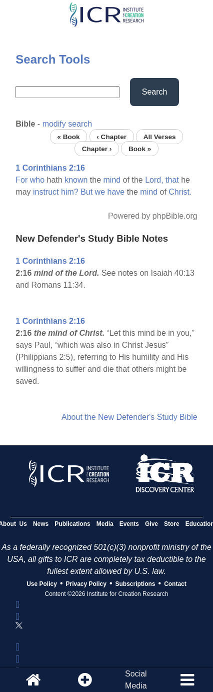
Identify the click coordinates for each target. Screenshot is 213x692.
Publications (72, 523)
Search (155, 92)
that (172, 180)
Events (129, 523)
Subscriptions (136, 583)
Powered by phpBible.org (153, 216)
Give (151, 523)
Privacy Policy (86, 583)
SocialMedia (136, 679)
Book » (139, 148)
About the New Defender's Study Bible (130, 417)
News (40, 523)
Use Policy (41, 583)
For (22, 180)
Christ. (180, 192)
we (100, 192)
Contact (175, 583)
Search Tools (53, 59)
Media (105, 523)
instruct (46, 192)
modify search (67, 124)
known (76, 180)
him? (69, 192)
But (86, 192)
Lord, (154, 180)
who (37, 180)
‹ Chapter (111, 136)
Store (172, 523)
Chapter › (97, 148)
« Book (68, 136)
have (116, 192)
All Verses (160, 136)
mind (112, 180)
